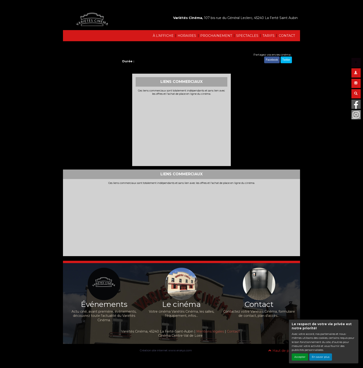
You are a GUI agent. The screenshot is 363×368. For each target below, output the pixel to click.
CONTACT (287, 36)
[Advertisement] (182, 130)
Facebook (272, 59)
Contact (233, 331)
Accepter (300, 357)
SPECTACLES (247, 36)
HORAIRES (187, 36)
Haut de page (281, 351)
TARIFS (269, 36)
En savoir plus (320, 357)
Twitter (286, 59)
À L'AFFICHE (163, 36)
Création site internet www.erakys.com (166, 350)
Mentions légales (210, 331)
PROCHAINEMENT (216, 36)
